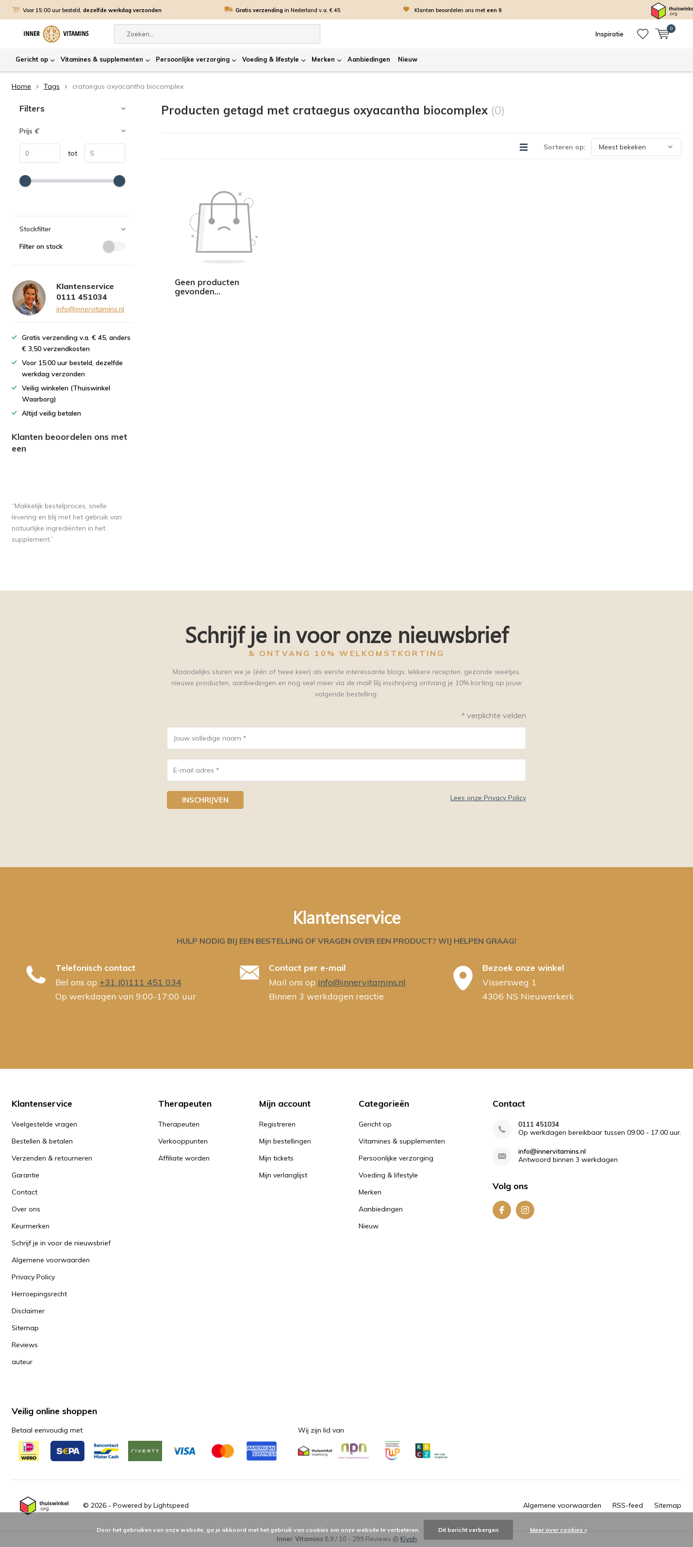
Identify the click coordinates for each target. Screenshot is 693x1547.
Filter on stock (72, 246)
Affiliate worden (184, 1158)
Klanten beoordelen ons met (458, 10)
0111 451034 (538, 1124)
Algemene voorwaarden (51, 1260)
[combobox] (217, 34)
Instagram (525, 1208)
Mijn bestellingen (285, 1141)
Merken (323, 59)
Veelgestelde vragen (44, 1124)
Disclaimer (28, 1310)
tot (68, 153)
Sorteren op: (565, 147)
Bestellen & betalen (42, 1141)
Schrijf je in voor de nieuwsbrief (61, 1243)
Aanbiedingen (368, 59)
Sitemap (25, 1327)
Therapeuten (178, 1124)
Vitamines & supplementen (102, 59)
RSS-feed (627, 1505)
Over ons (26, 1209)
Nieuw (407, 59)
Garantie (25, 1175)
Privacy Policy (33, 1277)
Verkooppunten (183, 1141)
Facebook (502, 1208)
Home (21, 86)
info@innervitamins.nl (90, 309)
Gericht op (32, 59)
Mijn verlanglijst (283, 1175)
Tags (52, 86)
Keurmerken (31, 1226)
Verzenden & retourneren (52, 1158)
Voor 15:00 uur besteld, (92, 10)
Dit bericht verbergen (468, 1529)
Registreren (277, 1124)
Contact (24, 1192)
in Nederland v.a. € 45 (288, 10)
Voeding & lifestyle (270, 59)
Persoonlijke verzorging (193, 59)
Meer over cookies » (558, 1529)
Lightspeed (171, 1505)
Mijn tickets (276, 1158)
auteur (22, 1361)
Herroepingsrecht (39, 1293)
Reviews (25, 1344)
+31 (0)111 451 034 (140, 982)
